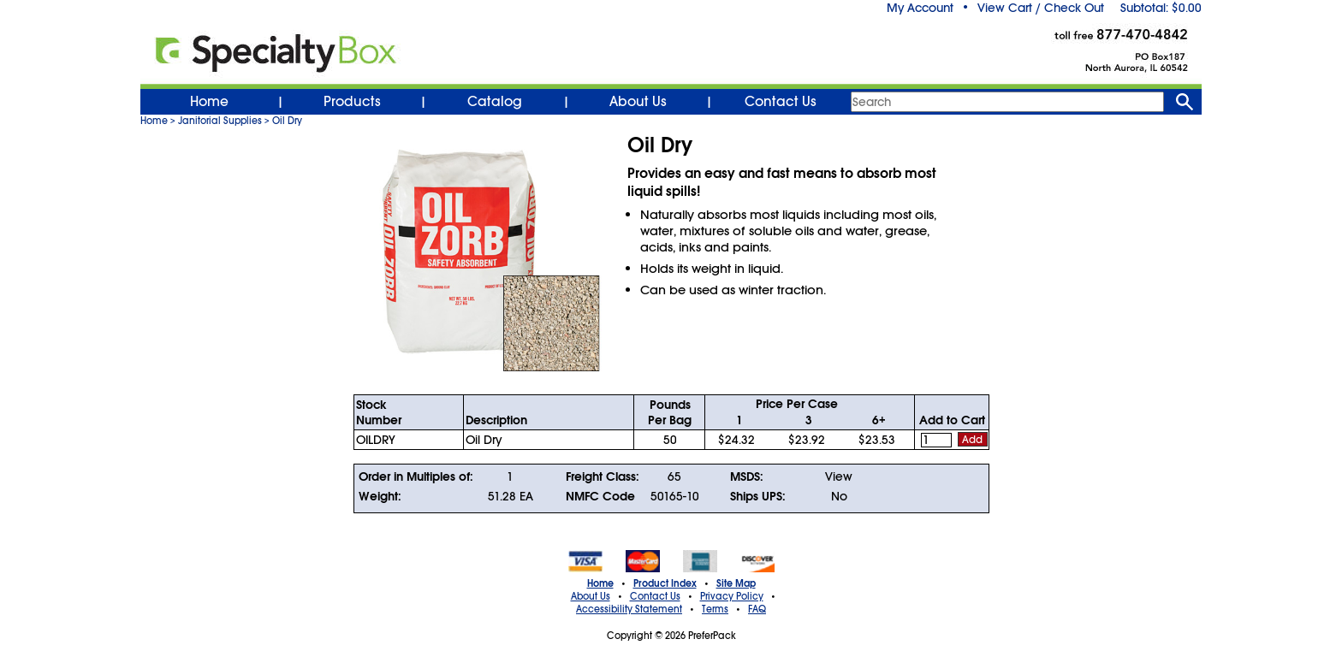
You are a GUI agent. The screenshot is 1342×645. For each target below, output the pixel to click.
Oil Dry (287, 121)
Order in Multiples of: (416, 476)
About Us (638, 101)
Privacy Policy (731, 596)
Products (352, 101)
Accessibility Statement (629, 609)
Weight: (380, 496)
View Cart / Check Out (1040, 7)
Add (972, 440)
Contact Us (780, 101)
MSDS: (746, 476)
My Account (920, 7)
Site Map (736, 583)
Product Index (665, 583)
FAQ (757, 609)
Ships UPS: (758, 496)
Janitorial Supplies (220, 121)
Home (209, 101)
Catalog (494, 101)
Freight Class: (602, 476)
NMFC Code (600, 496)
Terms (715, 609)
